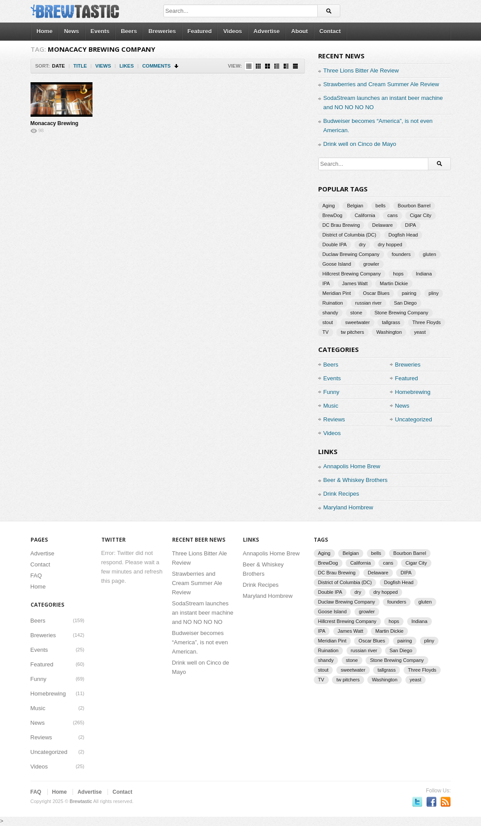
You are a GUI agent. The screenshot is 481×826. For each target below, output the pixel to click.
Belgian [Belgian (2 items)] (355, 205)
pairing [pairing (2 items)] (409, 293)
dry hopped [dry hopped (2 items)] (390, 244)
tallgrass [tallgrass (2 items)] (391, 322)
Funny (331, 392)
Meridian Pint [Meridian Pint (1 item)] (337, 293)
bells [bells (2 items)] (381, 205)
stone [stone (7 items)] (356, 312)
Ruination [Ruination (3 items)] (333, 303)
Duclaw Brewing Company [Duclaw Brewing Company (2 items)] (351, 254)
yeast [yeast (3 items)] (420, 332)
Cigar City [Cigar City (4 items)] (420, 215)
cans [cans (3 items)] (392, 215)
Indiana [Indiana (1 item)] (424, 273)
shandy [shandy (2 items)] (330, 312)
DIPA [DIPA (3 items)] (410, 225)
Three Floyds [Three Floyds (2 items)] (426, 322)
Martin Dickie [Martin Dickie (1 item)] (394, 283)
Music (331, 405)
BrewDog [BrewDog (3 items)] (332, 215)
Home (45, 31)
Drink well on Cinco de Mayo (359, 144)
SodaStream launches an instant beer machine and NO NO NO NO (203, 612)
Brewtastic (80, 801)
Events (100, 31)
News (71, 31)
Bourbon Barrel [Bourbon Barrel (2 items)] (414, 205)
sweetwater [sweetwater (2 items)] (357, 322)
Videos (232, 31)
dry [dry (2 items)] (362, 244)
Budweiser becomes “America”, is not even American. (200, 642)
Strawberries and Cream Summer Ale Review (381, 84)
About (299, 31)
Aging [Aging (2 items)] (329, 205)
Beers (129, 31)
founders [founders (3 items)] (401, 254)
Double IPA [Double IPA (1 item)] (335, 244)
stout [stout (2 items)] (328, 322)
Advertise (267, 31)
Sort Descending (176, 66)
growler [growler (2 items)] (371, 264)
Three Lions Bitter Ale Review (361, 70)
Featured (200, 31)
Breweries (162, 31)
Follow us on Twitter (417, 801)
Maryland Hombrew (348, 507)
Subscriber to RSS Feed (445, 801)
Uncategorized (413, 419)
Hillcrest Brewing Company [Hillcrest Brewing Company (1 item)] (352, 273)
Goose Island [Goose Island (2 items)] (337, 264)
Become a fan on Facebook (431, 801)
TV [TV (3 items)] (326, 332)
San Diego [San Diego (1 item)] (405, 303)
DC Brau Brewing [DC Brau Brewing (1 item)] (341, 225)
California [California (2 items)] (364, 215)
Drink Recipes (341, 493)
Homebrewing (413, 392)
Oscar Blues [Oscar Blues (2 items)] (376, 293)
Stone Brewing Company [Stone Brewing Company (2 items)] (401, 312)
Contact (330, 31)
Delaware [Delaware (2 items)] (382, 225)
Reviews (334, 419)
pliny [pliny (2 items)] (434, 293)
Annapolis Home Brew (352, 466)
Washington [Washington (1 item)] (389, 332)
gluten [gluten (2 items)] (429, 254)
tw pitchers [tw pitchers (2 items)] (352, 332)
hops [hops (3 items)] (398, 273)
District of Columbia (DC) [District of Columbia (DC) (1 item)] (350, 234)
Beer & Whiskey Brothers (355, 480)
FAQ (36, 575)
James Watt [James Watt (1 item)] (355, 283)
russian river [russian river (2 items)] (368, 303)
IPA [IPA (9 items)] (326, 283)
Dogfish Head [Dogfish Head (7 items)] (403, 234)
